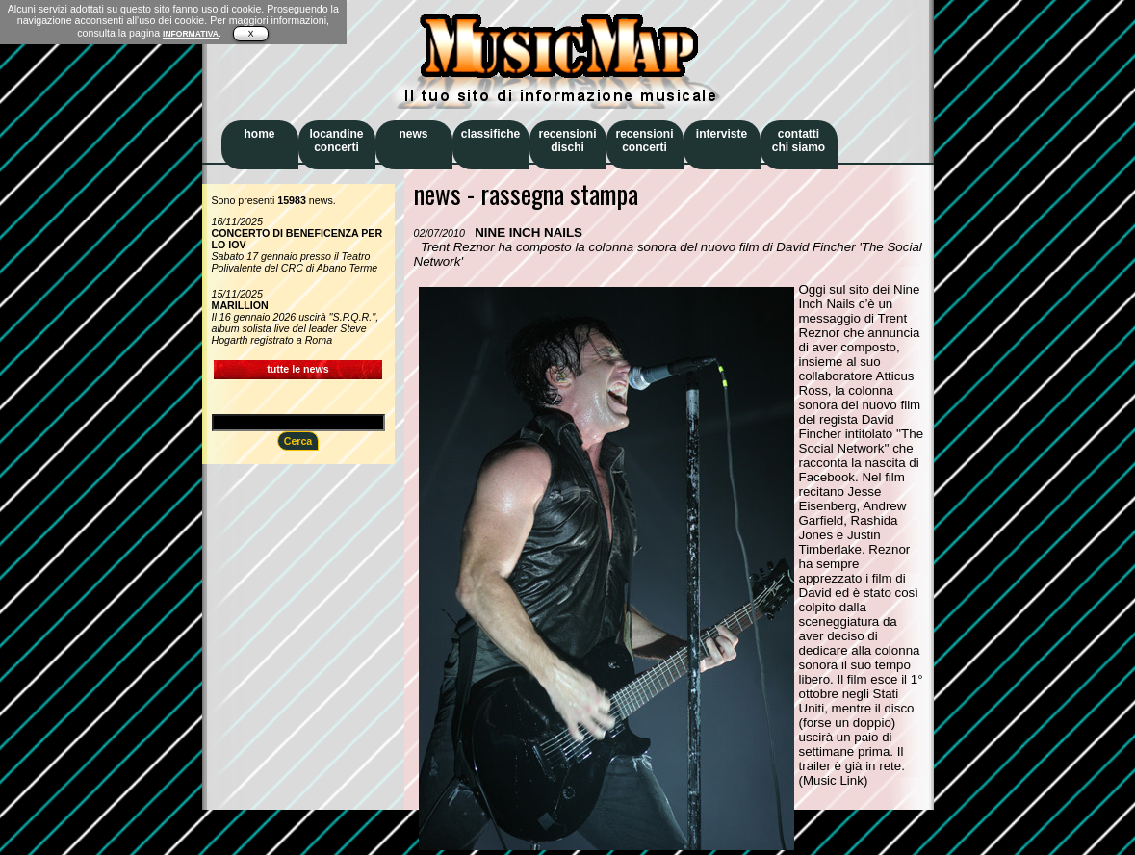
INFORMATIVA (191, 34)
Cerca (298, 441)
